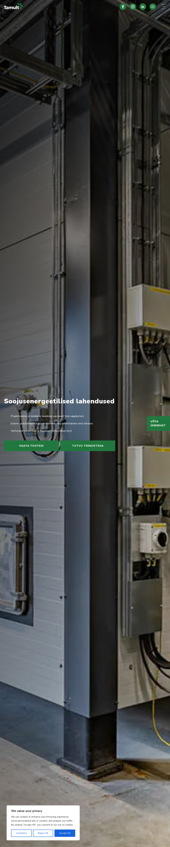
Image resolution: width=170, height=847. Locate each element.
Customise (21, 833)
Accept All (64, 833)
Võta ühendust (158, 423)
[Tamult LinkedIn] (142, 6)
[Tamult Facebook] (123, 6)
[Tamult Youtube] (152, 6)
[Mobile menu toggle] (163, 6)
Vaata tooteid (31, 446)
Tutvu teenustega (88, 446)
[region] (43, 822)
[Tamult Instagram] (132, 6)
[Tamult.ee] (56, 7)
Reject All (43, 833)
